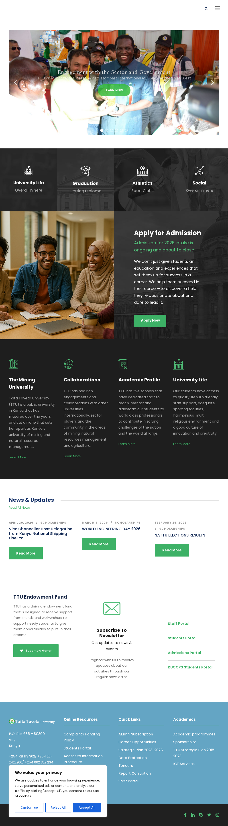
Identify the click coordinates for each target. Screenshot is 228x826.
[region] (58, 791)
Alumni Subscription (135, 734)
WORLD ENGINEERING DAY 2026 (111, 529)
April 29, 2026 (21, 522)
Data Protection (132, 757)
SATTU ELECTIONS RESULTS (180, 535)
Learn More (17, 457)
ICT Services (184, 763)
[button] (15, 82)
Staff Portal (178, 623)
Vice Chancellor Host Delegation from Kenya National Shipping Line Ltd (40, 533)
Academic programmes (194, 734)
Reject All (58, 807)
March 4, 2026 (95, 522)
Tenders (125, 765)
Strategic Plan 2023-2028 (140, 750)
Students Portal (182, 638)
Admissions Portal (184, 652)
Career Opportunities (137, 742)
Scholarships (53, 522)
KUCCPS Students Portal (190, 667)
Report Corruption (134, 773)
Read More (25, 553)
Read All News (19, 507)
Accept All (87, 807)
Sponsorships (185, 742)
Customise (29, 807)
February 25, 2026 (171, 522)
